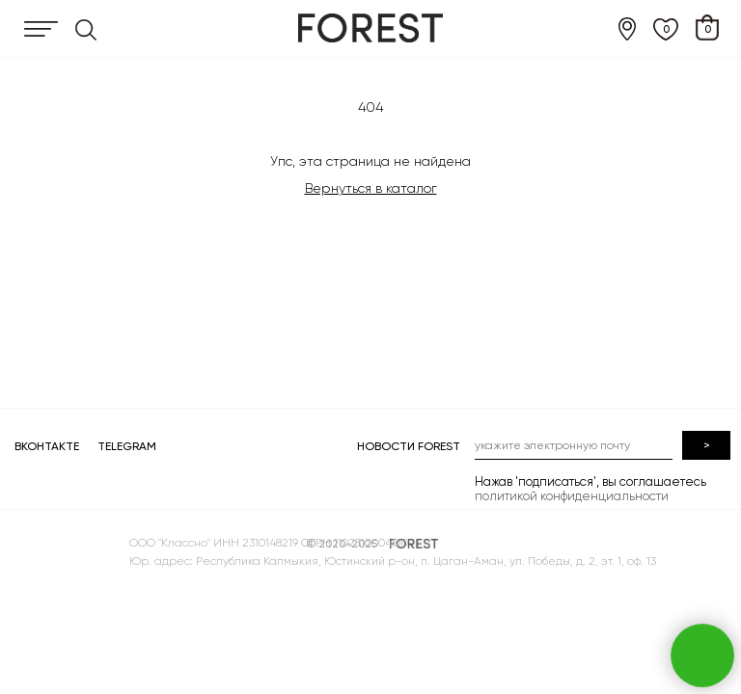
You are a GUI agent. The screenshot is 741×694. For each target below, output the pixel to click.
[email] (573, 445)
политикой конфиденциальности (572, 496)
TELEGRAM (126, 446)
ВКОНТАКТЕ (46, 446)
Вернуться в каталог (371, 188)
